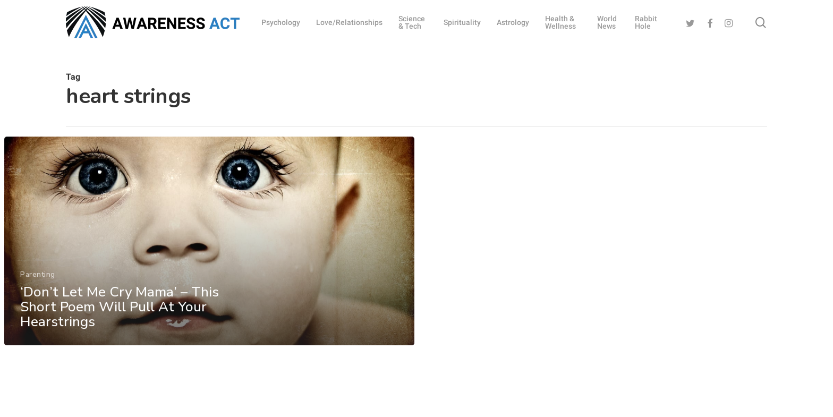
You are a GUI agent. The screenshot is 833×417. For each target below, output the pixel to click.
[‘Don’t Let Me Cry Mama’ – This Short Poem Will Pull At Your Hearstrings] (208, 258)
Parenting (37, 291)
